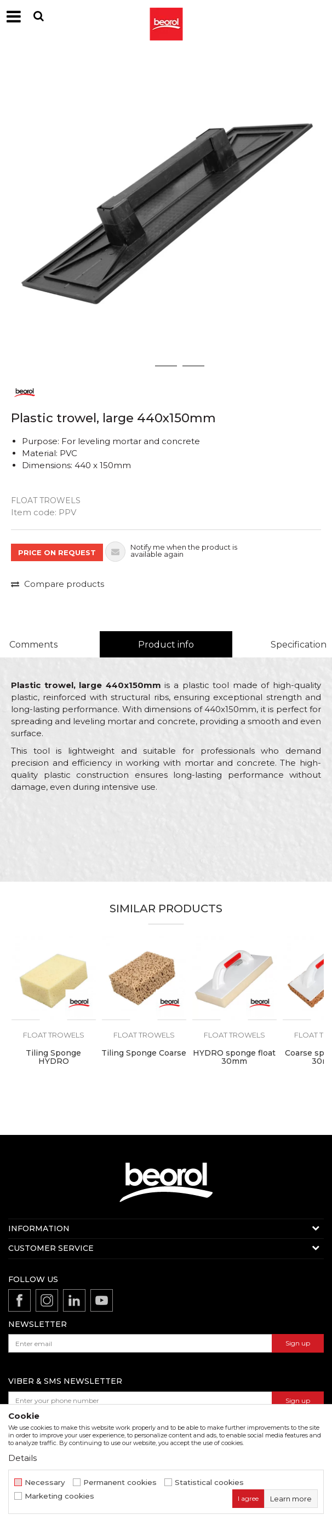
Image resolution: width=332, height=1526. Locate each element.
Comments (33, 644)
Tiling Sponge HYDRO (53, 1057)
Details (22, 1458)
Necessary (45, 1482)
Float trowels (46, 500)
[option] (166, 212)
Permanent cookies (120, 1482)
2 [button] (166, 365)
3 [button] (193, 365)
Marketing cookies (59, 1496)
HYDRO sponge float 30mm (234, 1057)
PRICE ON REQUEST (57, 552)
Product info (166, 644)
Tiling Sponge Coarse (143, 1053)
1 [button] (138, 365)
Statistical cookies (209, 1482)
